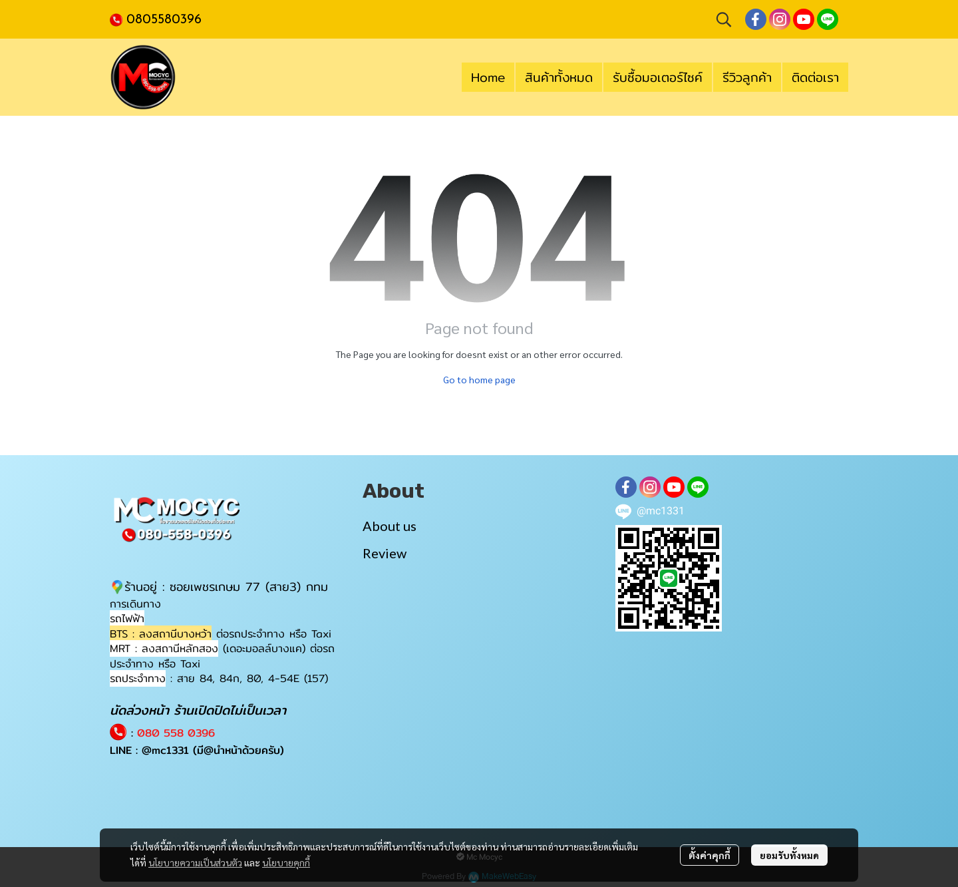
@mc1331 (165, 750)
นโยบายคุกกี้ (286, 862)
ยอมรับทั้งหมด (789, 855)
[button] (724, 19)
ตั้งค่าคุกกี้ (709, 855)
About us (389, 526)
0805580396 (164, 20)
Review (384, 553)
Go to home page (479, 379)
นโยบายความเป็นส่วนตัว (195, 862)
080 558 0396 (176, 733)
